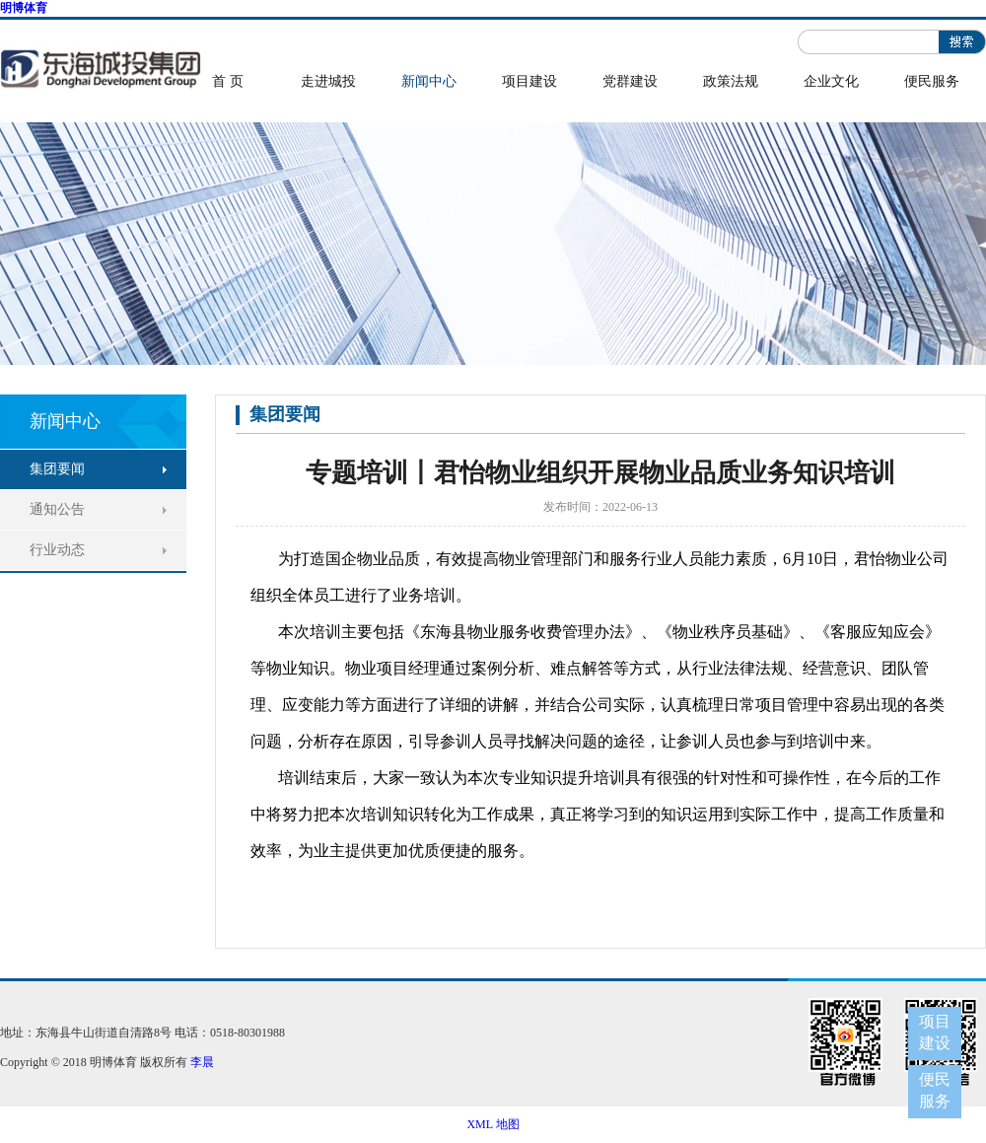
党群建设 (630, 81)
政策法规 (730, 81)
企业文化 (831, 81)
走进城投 (328, 81)
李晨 (202, 1062)
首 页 (228, 81)
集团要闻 (57, 469)
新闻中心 (429, 81)
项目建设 (529, 81)
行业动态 (57, 549)
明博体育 (23, 8)
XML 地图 (492, 1124)
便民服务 (931, 81)
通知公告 (57, 509)
